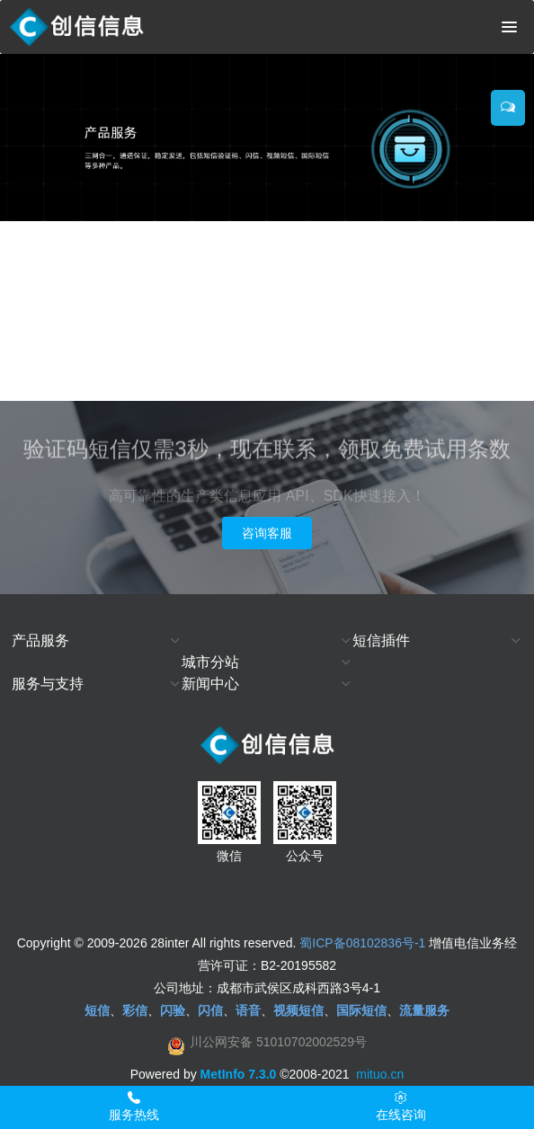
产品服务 (40, 640)
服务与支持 (48, 683)
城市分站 (210, 662)
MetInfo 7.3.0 (238, 1074)
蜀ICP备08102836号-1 (362, 943)
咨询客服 (267, 533)
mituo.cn (380, 1074)
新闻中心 (210, 683)
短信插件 (381, 640)
